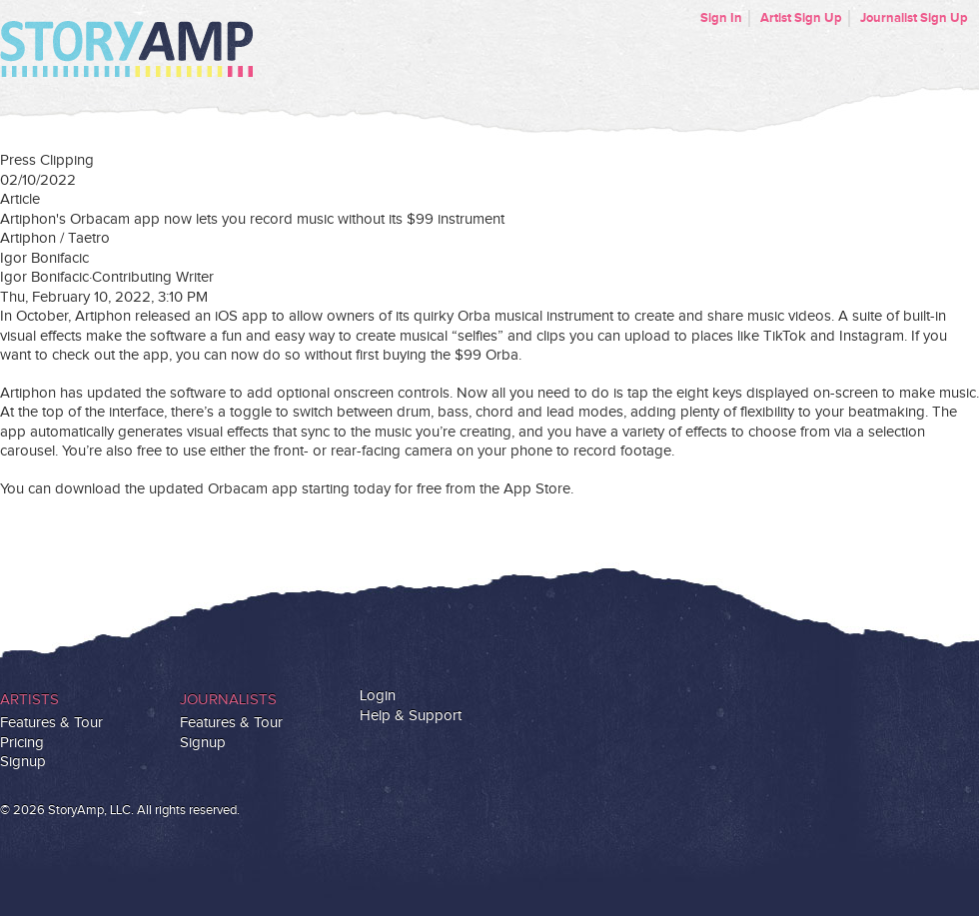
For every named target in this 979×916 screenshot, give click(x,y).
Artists (29, 699)
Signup (23, 761)
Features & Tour (51, 722)
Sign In (721, 18)
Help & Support (411, 715)
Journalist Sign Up (914, 18)
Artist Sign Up (801, 18)
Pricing (22, 742)
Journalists (228, 699)
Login (378, 695)
